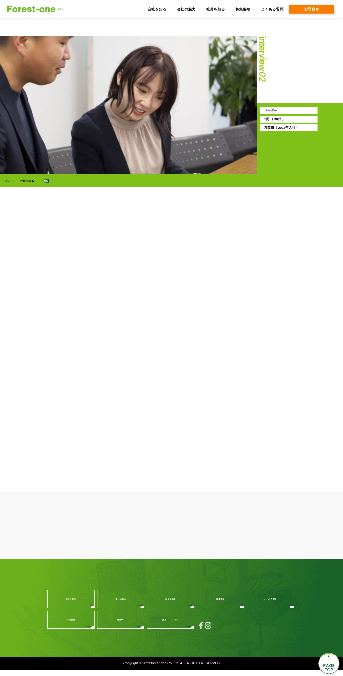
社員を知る (215, 9)
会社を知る (157, 9)
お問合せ (311, 9)
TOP (8, 181)
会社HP (121, 625)
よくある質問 (272, 9)
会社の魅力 (186, 9)
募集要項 (243, 9)
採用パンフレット (171, 625)
